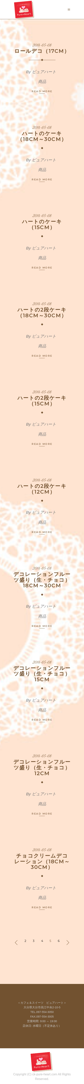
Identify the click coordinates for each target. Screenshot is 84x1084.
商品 (42, 81)
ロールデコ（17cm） (42, 51)
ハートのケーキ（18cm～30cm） (42, 136)
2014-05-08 (42, 45)
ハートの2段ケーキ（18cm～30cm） (42, 313)
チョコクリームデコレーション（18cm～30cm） (42, 861)
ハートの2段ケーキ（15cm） (41, 401)
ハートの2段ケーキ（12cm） (41, 489)
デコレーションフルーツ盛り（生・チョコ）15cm (42, 674)
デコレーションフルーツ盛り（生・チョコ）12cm (42, 767)
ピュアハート (44, 72)
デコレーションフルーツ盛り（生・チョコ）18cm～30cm (42, 580)
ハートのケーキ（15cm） (42, 224)
